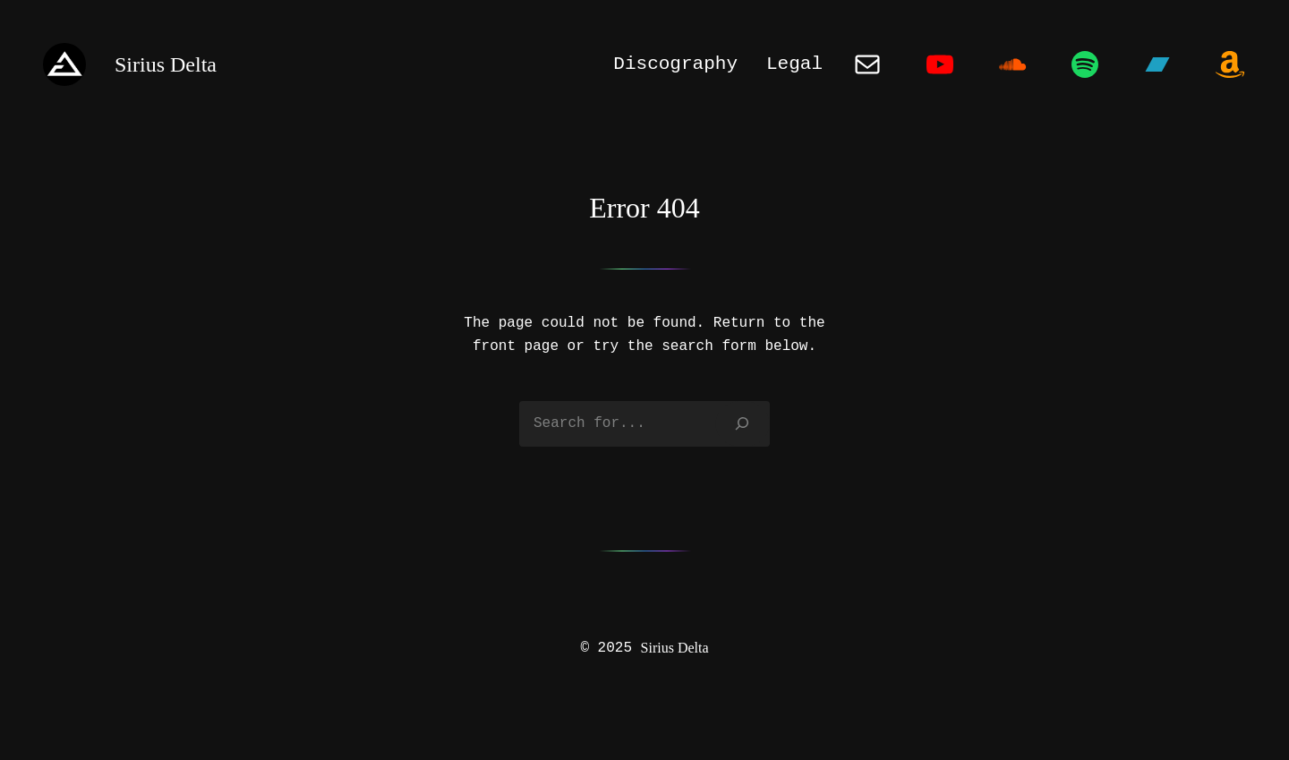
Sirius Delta (675, 647)
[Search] (742, 423)
